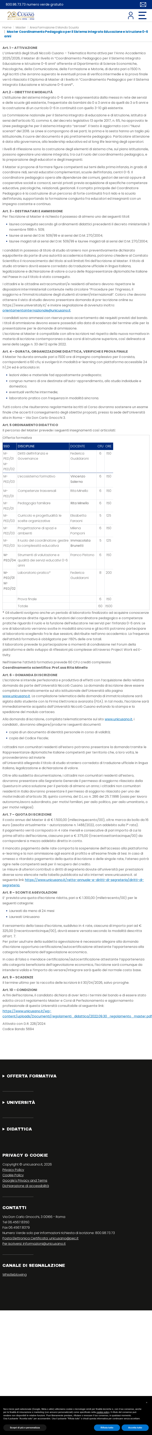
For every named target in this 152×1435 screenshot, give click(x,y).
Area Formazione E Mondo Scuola (54, 27)
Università (21, 1102)
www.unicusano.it (16, 696)
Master (21, 27)
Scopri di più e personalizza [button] (25, 1427)
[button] (146, 1402)
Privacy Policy (13, 1169)
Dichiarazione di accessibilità (25, 1185)
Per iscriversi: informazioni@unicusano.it (34, 1243)
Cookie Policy (13, 1175)
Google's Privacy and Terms (24, 1180)
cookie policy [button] (102, 1412)
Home (7, 27)
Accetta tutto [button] (135, 1427)
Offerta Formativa (32, 1076)
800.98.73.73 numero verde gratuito (34, 4)
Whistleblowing (14, 1274)
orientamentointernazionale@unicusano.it (36, 310)
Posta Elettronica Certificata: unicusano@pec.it (40, 1238)
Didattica (19, 1129)
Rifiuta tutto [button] (107, 1427)
